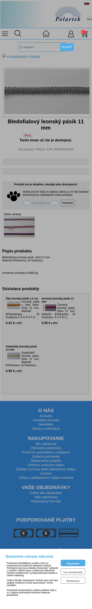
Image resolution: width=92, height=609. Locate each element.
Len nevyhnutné (73, 572)
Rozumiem (73, 563)
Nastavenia (72, 581)
